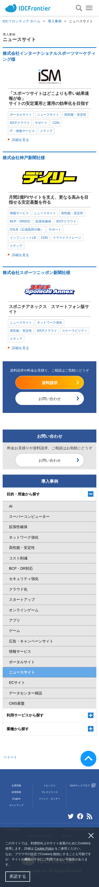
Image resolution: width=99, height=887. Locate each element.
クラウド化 (18, 589)
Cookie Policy (44, 848)
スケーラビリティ (74, 331)
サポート (41, 123)
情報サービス (19, 213)
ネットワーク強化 (49, 322)
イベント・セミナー (49, 798)
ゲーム (14, 630)
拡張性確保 (43, 221)
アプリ (14, 620)
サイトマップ (16, 805)
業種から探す (18, 729)
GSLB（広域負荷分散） (27, 229)
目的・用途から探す (23, 494)
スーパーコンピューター (29, 516)
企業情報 (16, 785)
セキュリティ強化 (24, 579)
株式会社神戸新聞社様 (24, 157)
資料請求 (50, 383)
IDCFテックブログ (82, 785)
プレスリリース (49, 792)
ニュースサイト (48, 114)
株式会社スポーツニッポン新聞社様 (36, 272)
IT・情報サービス (22, 131)
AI (10, 506)
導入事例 (55, 21)
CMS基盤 (17, 703)
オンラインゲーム (24, 610)
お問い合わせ (50, 399)
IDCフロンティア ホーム (21, 21)
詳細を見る (20, 140)
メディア (46, 131)
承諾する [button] (17, 876)
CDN (56, 123)
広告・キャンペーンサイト (31, 641)
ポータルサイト (21, 114)
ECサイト (17, 682)
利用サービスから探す (25, 715)
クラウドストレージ (67, 238)
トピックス (49, 785)
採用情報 (16, 792)
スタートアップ (22, 599)
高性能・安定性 (75, 114)
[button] (13, 865)
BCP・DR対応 (20, 221)
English (16, 798)
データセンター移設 (25, 693)
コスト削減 (18, 558)
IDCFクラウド (20, 123)
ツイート (10, 757)
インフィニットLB (23, 238)
